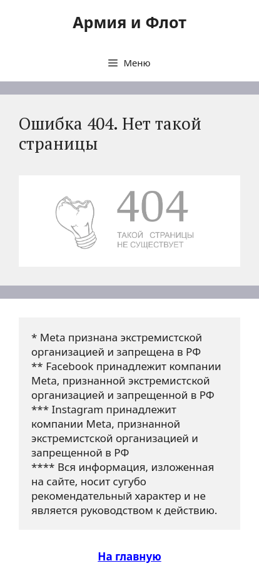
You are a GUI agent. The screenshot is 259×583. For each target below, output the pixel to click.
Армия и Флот (129, 22)
